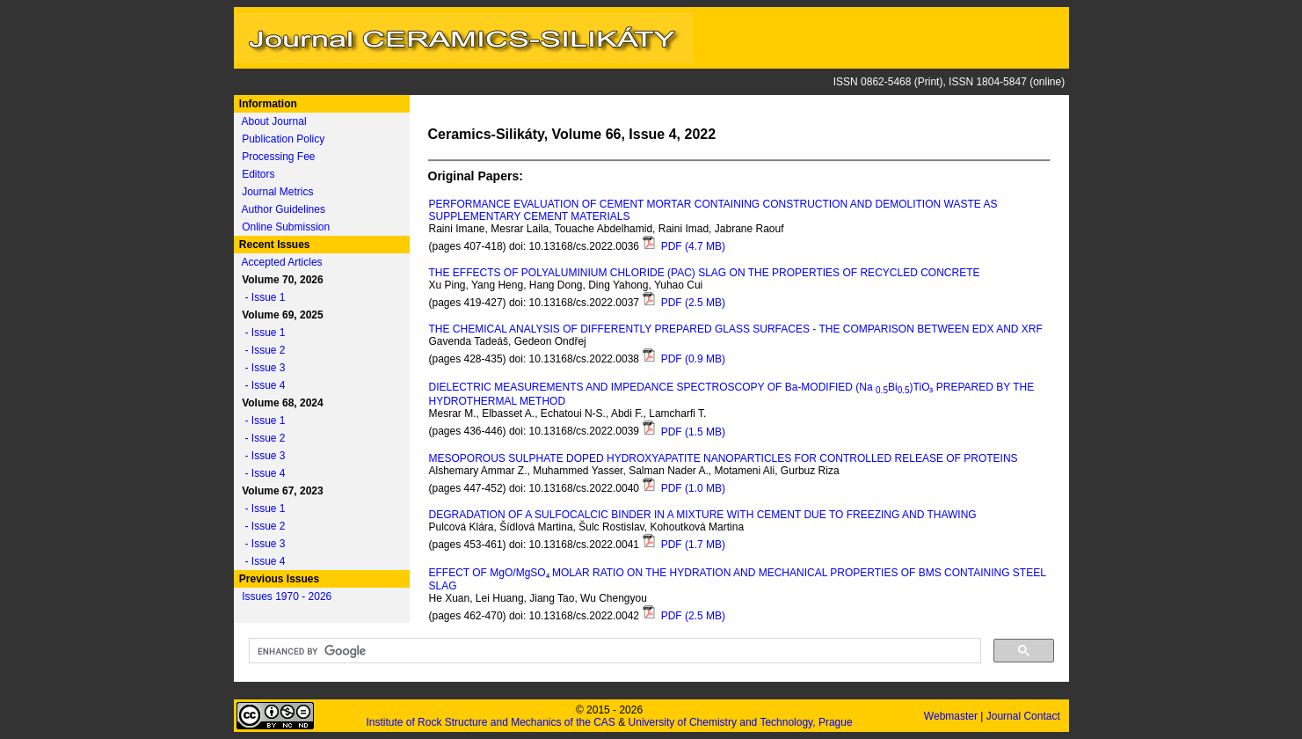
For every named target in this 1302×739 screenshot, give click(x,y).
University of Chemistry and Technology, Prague (741, 722)
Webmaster (952, 716)
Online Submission (286, 227)
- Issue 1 (261, 297)
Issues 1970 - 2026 (286, 596)
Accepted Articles (282, 262)
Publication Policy (283, 139)
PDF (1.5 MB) (683, 432)
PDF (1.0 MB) (683, 488)
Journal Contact (1024, 716)
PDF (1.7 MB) (683, 544)
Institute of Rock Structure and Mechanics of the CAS (490, 722)
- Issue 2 (261, 350)
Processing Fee (278, 156)
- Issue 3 (261, 368)
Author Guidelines (283, 209)
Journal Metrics (277, 192)
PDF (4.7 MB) (683, 246)
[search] (613, 651)
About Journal (274, 121)
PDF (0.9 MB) (683, 359)
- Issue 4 (261, 385)
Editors (258, 174)
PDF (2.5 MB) (683, 302)
